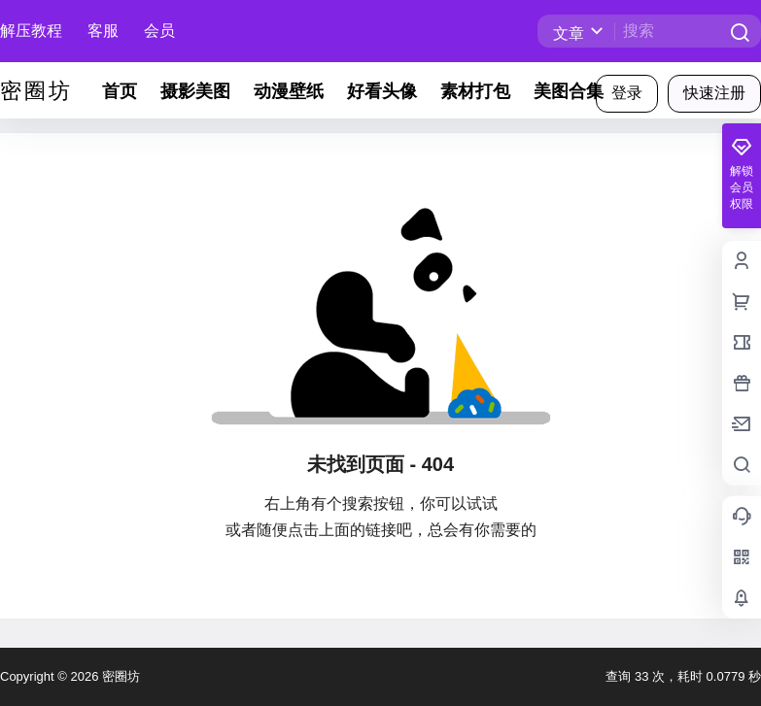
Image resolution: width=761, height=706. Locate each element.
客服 (103, 30)
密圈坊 (119, 676)
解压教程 (31, 30)
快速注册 (714, 92)
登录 (626, 92)
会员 (159, 30)
